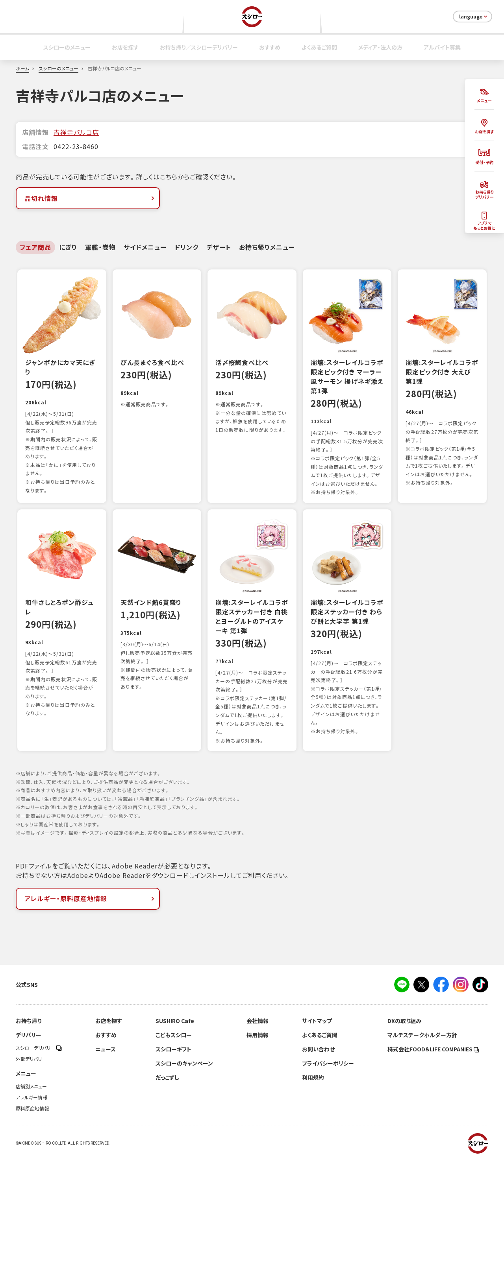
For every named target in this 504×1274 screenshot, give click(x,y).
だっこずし (167, 1192)
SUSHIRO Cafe (175, 1135)
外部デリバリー (31, 1173)
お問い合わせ (318, 1163)
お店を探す (125, 47)
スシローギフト (173, 1163)
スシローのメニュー (67, 47)
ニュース (105, 1163)
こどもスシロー (174, 1149)
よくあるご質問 (319, 47)
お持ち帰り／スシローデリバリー (199, 47)
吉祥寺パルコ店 (76, 132)
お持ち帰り (28, 1135)
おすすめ (269, 47)
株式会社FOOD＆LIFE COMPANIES (433, 1163)
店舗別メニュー (31, 1200)
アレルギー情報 (31, 1211)
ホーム (22, 68)
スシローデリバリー (39, 1162)
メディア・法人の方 (380, 47)
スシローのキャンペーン (184, 1178)
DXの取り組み (404, 1135)
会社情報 (257, 1135)
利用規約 (313, 1192)
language (474, 16)
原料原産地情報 (32, 1222)
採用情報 (257, 1149)
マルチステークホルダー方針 (422, 1149)
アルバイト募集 (442, 47)
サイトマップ (317, 1135)
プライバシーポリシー (328, 1178)
